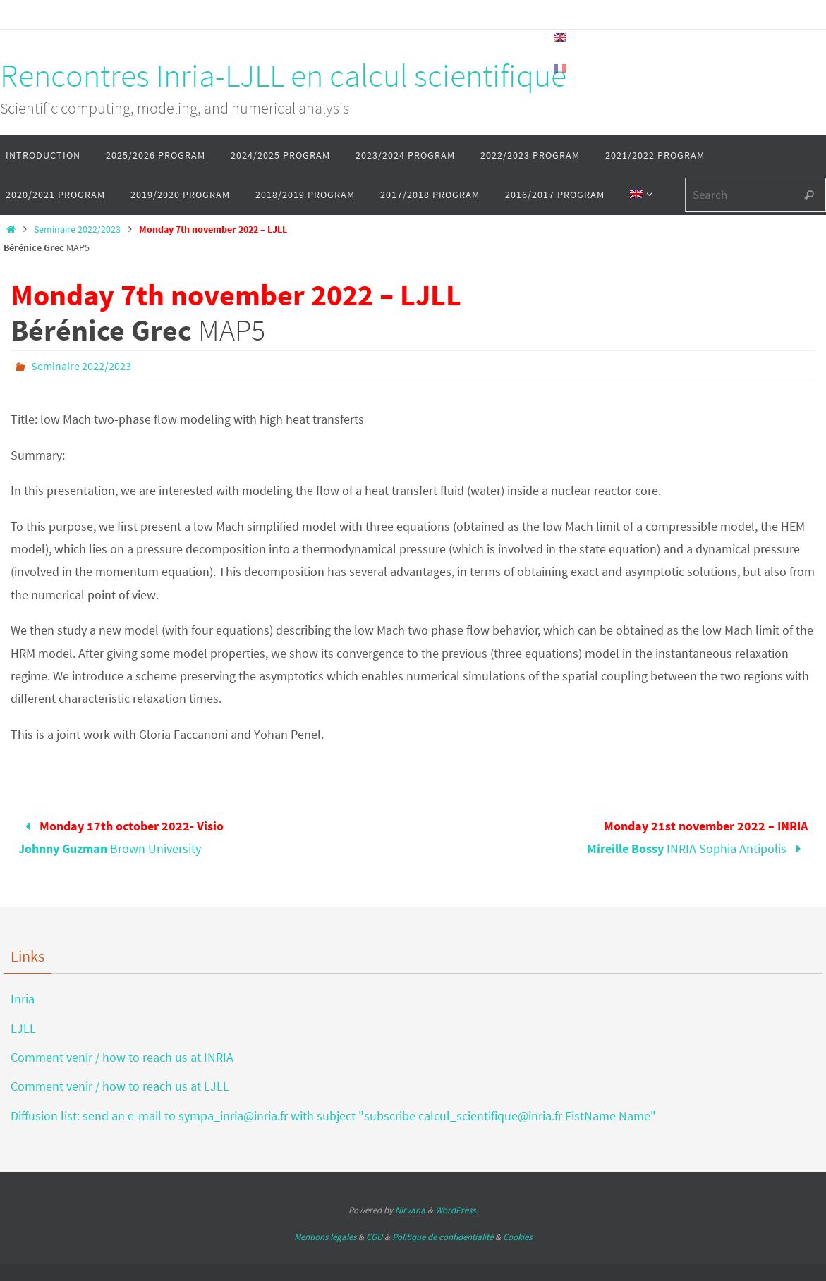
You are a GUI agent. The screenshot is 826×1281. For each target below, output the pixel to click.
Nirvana (410, 1210)
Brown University (120, 837)
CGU (374, 1237)
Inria (23, 999)
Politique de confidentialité (442, 1237)
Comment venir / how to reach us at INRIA (122, 1057)
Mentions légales (325, 1237)
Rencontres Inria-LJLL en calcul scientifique (283, 75)
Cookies (517, 1237)
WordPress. (456, 1210)
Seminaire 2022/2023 (77, 229)
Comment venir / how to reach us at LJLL (120, 1086)
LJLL (23, 1028)
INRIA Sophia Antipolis (697, 837)
